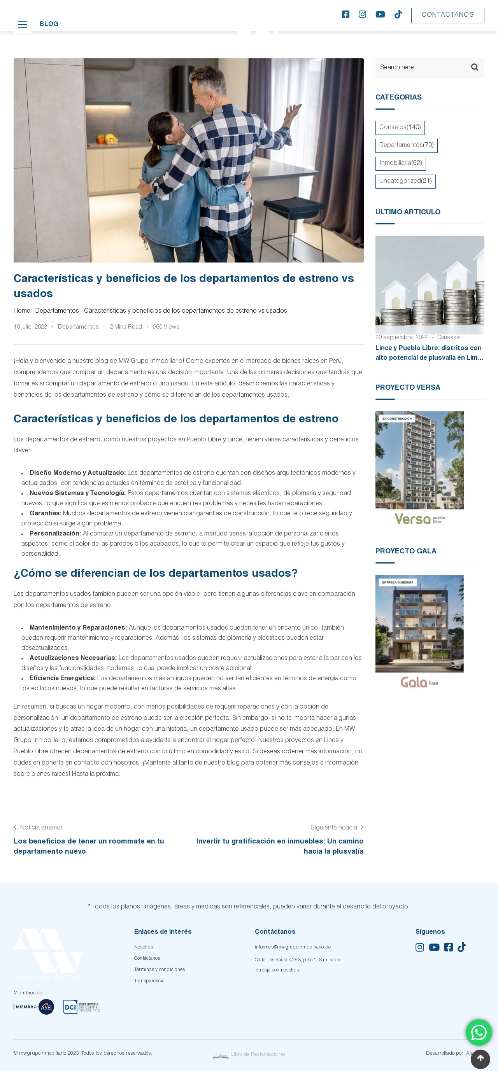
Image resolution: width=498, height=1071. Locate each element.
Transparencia (149, 981)
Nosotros (143, 947)
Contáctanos (448, 15)
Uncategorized (400, 181)
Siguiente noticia (334, 828)
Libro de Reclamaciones (249, 1054)
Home (22, 311)
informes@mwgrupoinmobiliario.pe (293, 947)
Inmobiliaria (395, 164)
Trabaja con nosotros (277, 970)
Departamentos (57, 311)
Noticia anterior (41, 828)
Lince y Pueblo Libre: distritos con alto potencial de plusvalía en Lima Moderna (428, 359)
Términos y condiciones (159, 970)
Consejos (393, 128)
